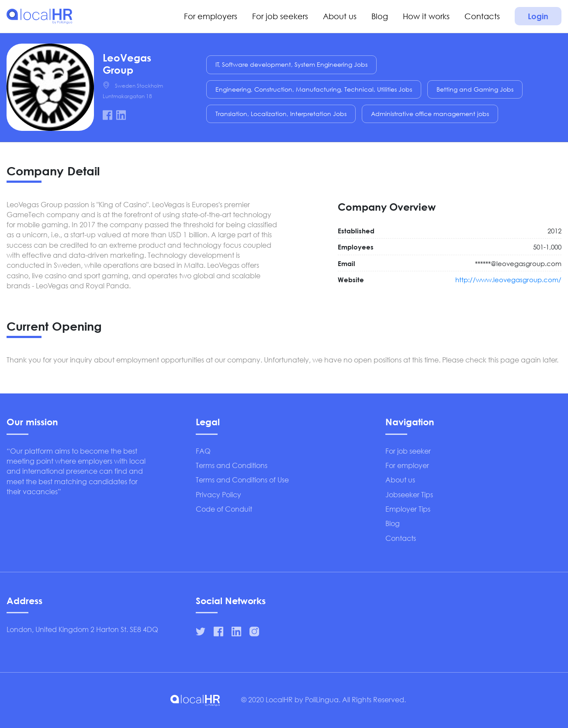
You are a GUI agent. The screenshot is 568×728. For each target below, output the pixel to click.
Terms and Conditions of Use (242, 479)
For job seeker (408, 450)
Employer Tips (407, 508)
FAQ (203, 450)
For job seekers (280, 16)
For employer (407, 465)
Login (538, 16)
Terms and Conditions (231, 465)
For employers (210, 16)
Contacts (482, 16)
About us (340, 16)
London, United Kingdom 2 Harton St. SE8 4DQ (82, 629)
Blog (379, 16)
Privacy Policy (218, 494)
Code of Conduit (224, 508)
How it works (426, 16)
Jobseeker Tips (409, 494)
